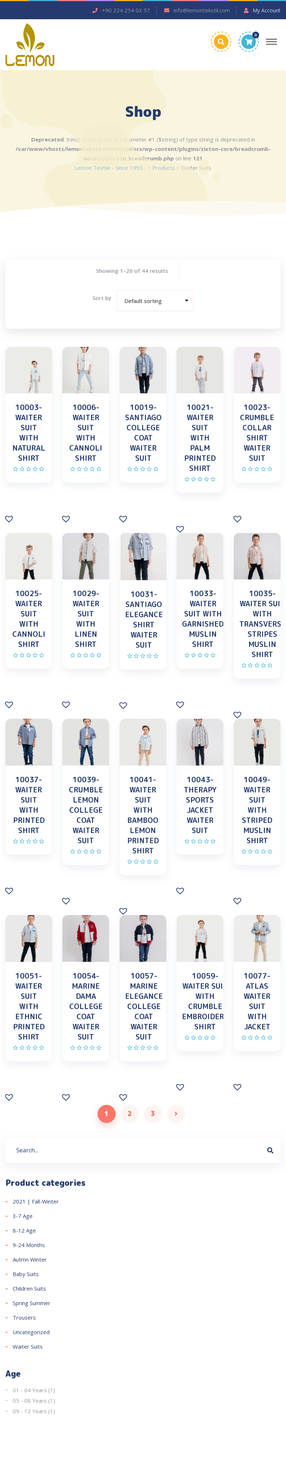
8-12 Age (24, 1231)
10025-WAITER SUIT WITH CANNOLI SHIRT (28, 619)
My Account (267, 10)
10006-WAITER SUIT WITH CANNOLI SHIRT (85, 432)
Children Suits (29, 1289)
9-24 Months (29, 1246)
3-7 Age (23, 1217)
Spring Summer (31, 1304)
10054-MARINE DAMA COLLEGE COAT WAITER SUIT (86, 1007)
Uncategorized (31, 1333)
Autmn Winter (30, 1260)
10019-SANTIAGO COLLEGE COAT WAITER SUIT (143, 432)
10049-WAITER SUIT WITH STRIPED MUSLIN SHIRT (257, 810)
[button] (9, 518)
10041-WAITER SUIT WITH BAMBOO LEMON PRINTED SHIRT (143, 815)
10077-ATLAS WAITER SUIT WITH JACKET (257, 1002)
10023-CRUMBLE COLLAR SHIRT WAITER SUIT (257, 432)
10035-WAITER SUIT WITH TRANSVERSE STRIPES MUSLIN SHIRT (262, 624)
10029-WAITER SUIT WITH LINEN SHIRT (85, 619)
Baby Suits (26, 1275)
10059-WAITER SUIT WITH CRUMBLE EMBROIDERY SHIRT (205, 1002)
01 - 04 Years (30, 1391)
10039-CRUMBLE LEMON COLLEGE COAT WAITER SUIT (86, 810)
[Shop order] (155, 300)
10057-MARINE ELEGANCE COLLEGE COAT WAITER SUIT (144, 1007)
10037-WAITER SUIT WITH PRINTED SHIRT (29, 805)
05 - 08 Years (30, 1402)
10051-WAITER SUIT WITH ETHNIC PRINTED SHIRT (29, 1007)
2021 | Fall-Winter (36, 1202)
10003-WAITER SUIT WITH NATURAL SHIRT (28, 432)
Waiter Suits (28, 1348)
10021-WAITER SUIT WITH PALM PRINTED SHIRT (200, 437)
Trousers (24, 1319)
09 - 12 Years (30, 1412)
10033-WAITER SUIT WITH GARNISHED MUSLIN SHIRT (203, 619)
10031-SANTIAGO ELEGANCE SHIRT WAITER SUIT (144, 619)
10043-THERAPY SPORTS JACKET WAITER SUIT (200, 805)
